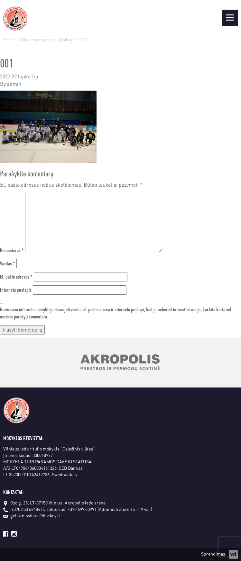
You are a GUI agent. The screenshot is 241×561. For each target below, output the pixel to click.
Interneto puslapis (16, 289)
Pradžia (9, 39)
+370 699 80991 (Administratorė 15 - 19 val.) (110, 509)
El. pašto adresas (16, 276)
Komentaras (12, 250)
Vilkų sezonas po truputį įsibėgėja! (49, 39)
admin (14, 83)
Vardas (7, 263)
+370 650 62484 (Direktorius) (39, 509)
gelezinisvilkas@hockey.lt (31, 515)
